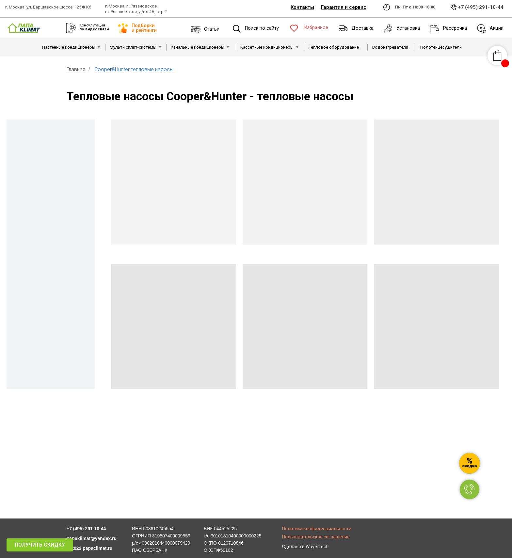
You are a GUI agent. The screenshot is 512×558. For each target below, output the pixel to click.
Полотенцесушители (441, 47)
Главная (76, 69)
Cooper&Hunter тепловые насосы (133, 69)
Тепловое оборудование (334, 47)
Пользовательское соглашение (316, 536)
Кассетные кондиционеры (267, 47)
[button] (40, 544)
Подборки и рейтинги (144, 28)
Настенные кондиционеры (68, 47)
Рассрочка (455, 28)
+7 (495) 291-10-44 (481, 7)
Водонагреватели (390, 47)
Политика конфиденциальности (316, 528)
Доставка (363, 28)
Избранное (316, 27)
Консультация (94, 27)
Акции (497, 28)
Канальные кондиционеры (197, 47)
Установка (408, 28)
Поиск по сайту (262, 28)
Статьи (211, 29)
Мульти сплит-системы (133, 47)
